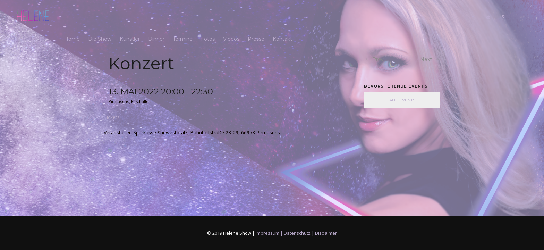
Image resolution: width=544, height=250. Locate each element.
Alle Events (402, 100)
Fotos (208, 16)
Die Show (99, 16)
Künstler (130, 16)
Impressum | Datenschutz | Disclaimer (296, 233)
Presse (256, 16)
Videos (231, 16)
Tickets (112, 117)
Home (72, 16)
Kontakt (282, 16)
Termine (183, 16)
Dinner (156, 16)
